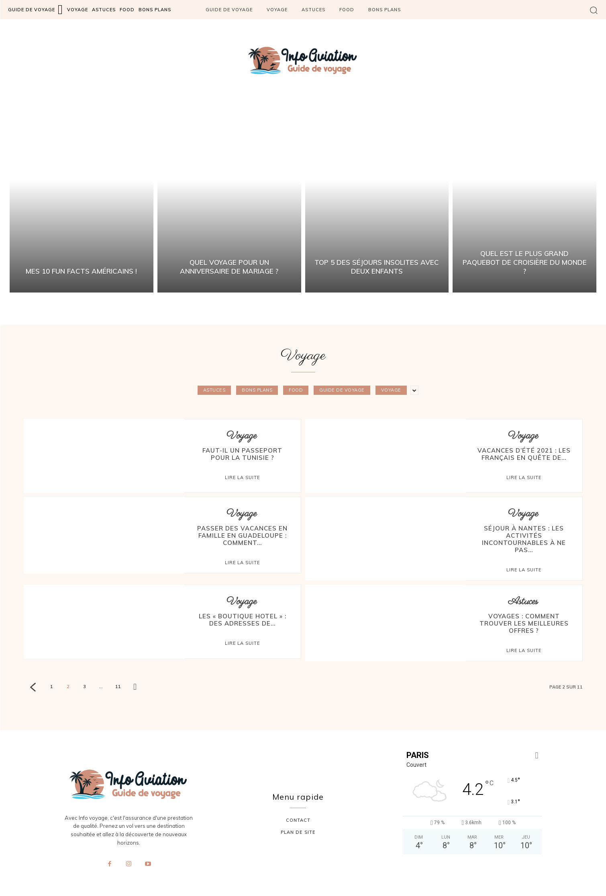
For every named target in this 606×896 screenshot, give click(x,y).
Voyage (391, 390)
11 (118, 686)
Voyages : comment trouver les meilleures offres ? (524, 623)
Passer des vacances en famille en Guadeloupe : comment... (242, 535)
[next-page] (135, 688)
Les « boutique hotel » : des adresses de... (242, 619)
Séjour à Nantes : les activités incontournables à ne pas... (524, 539)
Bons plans (257, 390)
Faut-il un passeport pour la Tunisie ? (242, 454)
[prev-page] (33, 688)
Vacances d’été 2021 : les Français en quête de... (524, 454)
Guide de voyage (342, 390)
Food (295, 390)
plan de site (298, 832)
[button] (593, 9)
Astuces (214, 390)
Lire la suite (242, 477)
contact (298, 820)
